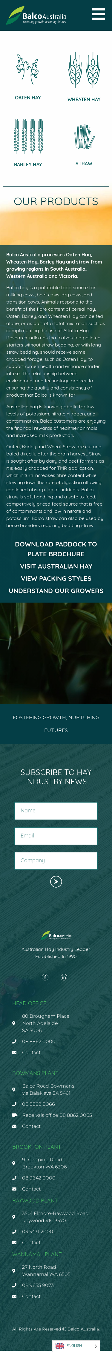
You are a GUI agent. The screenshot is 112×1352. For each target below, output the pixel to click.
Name (20, 802)
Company (24, 851)
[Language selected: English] (76, 1346)
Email (20, 826)
